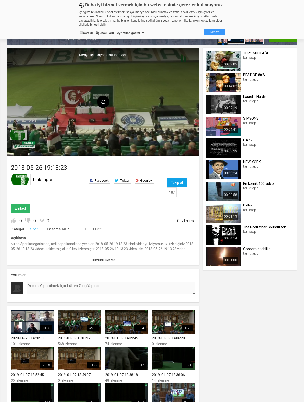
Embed (20, 208)
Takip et (177, 183)
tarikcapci (42, 179)
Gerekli (86, 33)
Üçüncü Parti (105, 33)
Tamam (214, 32)
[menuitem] (18, 135)
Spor (34, 229)
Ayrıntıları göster (128, 33)
